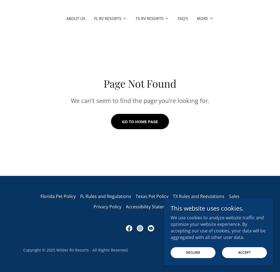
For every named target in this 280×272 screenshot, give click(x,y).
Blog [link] (182, 207)
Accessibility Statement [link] (149, 207)
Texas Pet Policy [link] (152, 196)
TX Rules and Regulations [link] (198, 196)
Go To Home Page (140, 121)
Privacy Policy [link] (107, 207)
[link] (129, 228)
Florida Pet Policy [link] (58, 196)
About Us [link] (75, 18)
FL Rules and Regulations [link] (105, 196)
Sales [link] (234, 196)
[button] (110, 18)
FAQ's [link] (183, 18)
